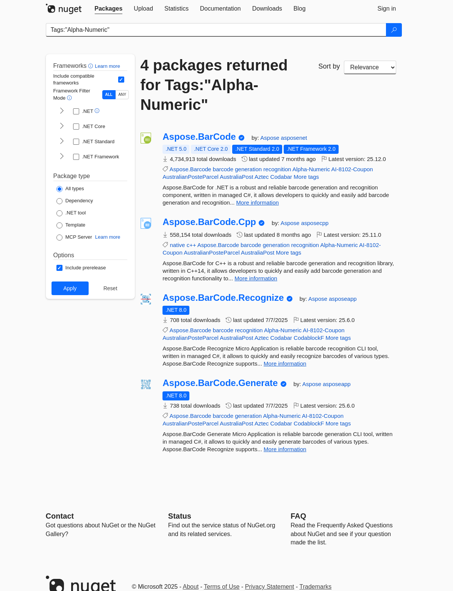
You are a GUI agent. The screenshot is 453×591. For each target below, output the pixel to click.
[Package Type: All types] (70, 189)
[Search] (394, 30)
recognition (277, 169)
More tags (306, 177)
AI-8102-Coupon (352, 169)
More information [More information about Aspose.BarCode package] (257, 202)
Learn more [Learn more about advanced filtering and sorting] (107, 66)
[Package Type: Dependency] (74, 201)
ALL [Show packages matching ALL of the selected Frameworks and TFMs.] (108, 94)
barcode (223, 169)
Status (179, 516)
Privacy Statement (269, 586)
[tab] (108, 8)
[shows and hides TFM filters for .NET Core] (61, 126)
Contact (60, 516)
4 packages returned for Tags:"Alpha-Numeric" (214, 85)
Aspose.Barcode (190, 169)
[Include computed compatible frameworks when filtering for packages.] (121, 79)
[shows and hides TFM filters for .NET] (61, 111)
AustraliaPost (236, 177)
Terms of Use (221, 586)
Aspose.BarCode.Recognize (223, 298)
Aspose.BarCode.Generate (220, 383)
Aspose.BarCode (199, 137)
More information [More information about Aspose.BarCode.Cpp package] (255, 278)
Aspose (270, 137)
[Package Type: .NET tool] (71, 213)
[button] (91, 66)
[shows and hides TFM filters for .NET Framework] (61, 156)
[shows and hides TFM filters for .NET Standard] (61, 141)
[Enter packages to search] (216, 30)
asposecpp (315, 223)
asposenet (294, 137)
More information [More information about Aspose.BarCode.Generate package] (285, 449)
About (191, 586)
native (177, 245)
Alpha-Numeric (311, 169)
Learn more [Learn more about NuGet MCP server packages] (107, 237)
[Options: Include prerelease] (81, 268)
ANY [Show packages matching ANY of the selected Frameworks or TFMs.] (123, 94)
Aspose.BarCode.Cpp (209, 222)
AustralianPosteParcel (190, 177)
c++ (191, 245)
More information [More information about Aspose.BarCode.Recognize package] (285, 363)
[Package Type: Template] (71, 225)
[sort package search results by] (370, 67)
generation (248, 169)
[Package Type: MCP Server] (74, 237)
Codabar (281, 177)
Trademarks (316, 586)
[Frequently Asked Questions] (298, 516)
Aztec (262, 177)
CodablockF (309, 338)
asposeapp (342, 299)
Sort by (329, 66)
